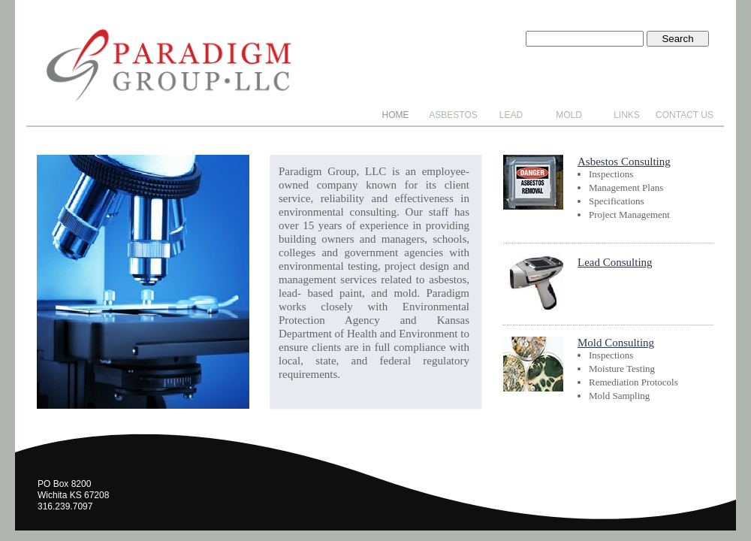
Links (627, 115)
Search (677, 38)
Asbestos (453, 115)
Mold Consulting (616, 343)
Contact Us (684, 115)
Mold (569, 115)
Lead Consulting (615, 262)
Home (395, 115)
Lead (511, 115)
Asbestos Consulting (624, 162)
